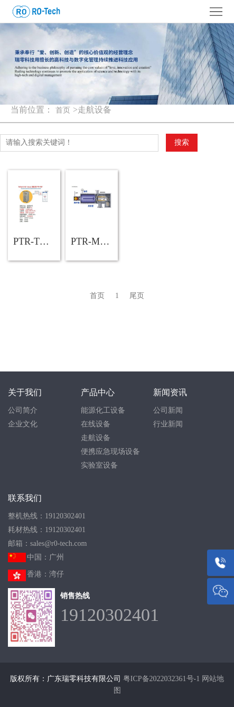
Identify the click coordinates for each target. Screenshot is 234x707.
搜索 (181, 142)
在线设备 (95, 424)
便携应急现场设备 (110, 451)
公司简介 (23, 410)
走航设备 (95, 438)
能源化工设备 (103, 410)
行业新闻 (168, 424)
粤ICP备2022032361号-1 (161, 679)
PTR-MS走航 (94, 241)
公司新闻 (168, 410)
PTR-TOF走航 (36, 241)
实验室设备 (99, 465)
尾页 (136, 296)
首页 (62, 110)
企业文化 (23, 424)
